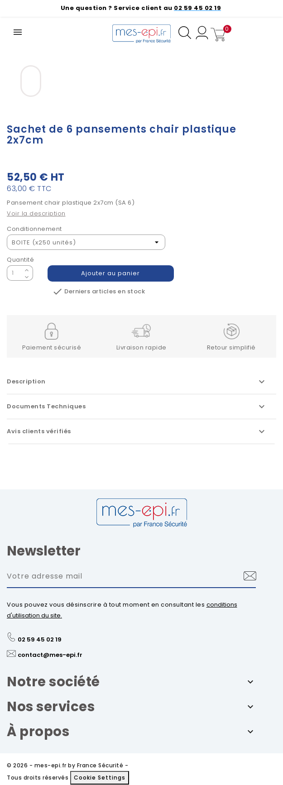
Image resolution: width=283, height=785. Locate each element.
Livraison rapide (141, 347)
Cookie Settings (99, 777)
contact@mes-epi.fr (50, 655)
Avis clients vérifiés (137, 431)
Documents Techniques (137, 406)
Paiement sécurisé (52, 347)
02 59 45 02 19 (40, 639)
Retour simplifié (231, 347)
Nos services (51, 707)
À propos (38, 732)
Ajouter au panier (111, 273)
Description (137, 381)
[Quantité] (14, 273)
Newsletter (44, 551)
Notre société (53, 682)
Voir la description (36, 213)
